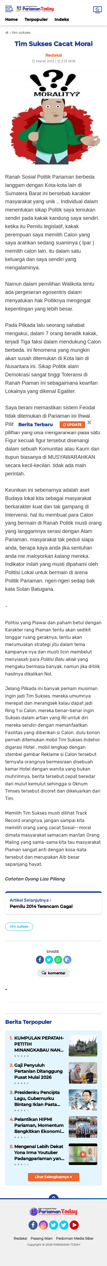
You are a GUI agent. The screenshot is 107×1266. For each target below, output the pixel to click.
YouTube (78, 1227)
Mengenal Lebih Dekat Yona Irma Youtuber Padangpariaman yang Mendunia (39, 1153)
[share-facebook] (40, 960)
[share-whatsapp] (58, 960)
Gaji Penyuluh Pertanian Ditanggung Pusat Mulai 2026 (38, 1071)
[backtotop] (54, 1199)
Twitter (56, 1227)
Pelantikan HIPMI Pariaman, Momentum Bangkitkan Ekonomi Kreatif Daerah (39, 1125)
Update (72, 424)
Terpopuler (36, 19)
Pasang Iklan (42, 1238)
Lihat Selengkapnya (53, 1177)
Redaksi (20, 1238)
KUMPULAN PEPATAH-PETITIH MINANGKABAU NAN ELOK (39, 1044)
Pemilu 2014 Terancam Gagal (41, 906)
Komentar (53, 973)
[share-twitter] (49, 960)
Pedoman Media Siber (75, 1238)
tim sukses (19, 926)
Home (11, 19)
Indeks (61, 19)
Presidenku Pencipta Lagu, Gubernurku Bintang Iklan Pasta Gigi (37, 1098)
